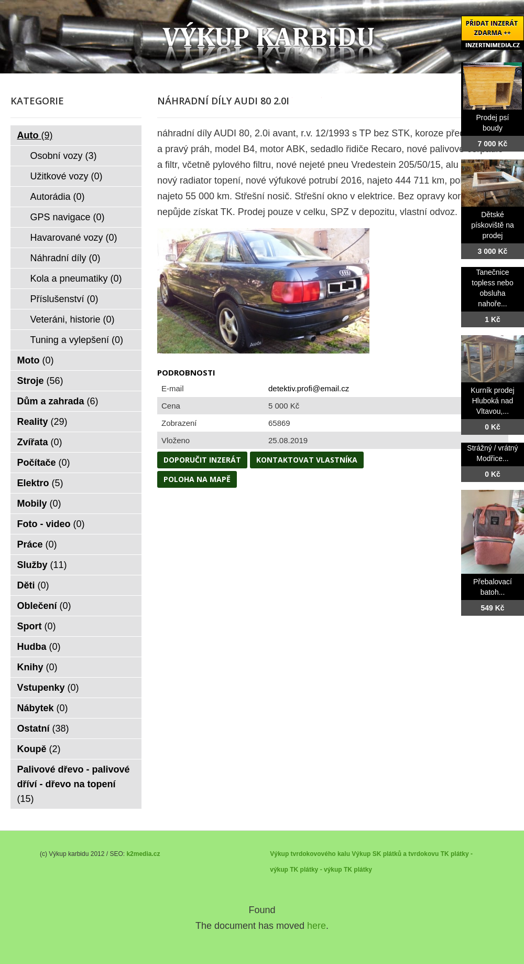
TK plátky (358, 869)
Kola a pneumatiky (76, 278)
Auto (35, 135)
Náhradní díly (65, 258)
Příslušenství (64, 299)
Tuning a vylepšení (76, 340)
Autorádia (57, 196)
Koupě (39, 749)
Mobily (39, 503)
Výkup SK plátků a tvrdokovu (395, 854)
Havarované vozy (73, 237)
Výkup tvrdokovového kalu (310, 854)
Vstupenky (48, 687)
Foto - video (51, 524)
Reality (42, 421)
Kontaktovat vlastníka (306, 460)
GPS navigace (67, 217)
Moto (35, 360)
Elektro (40, 483)
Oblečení (44, 606)
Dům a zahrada (58, 401)
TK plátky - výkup (316, 869)
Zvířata (39, 442)
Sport (36, 626)
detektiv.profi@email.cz (308, 388)
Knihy (37, 667)
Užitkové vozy (66, 176)
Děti (33, 585)
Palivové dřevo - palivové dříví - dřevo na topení (73, 784)
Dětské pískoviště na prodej (492, 225)
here (316, 925)
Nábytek (42, 708)
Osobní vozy (63, 156)
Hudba (39, 646)
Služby (42, 565)
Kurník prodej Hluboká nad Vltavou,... (492, 400)
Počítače (43, 462)
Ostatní (43, 728)
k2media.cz (143, 854)
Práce (37, 544)
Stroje (40, 381)
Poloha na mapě (197, 479)
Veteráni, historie (72, 319)
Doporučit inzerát (202, 460)
